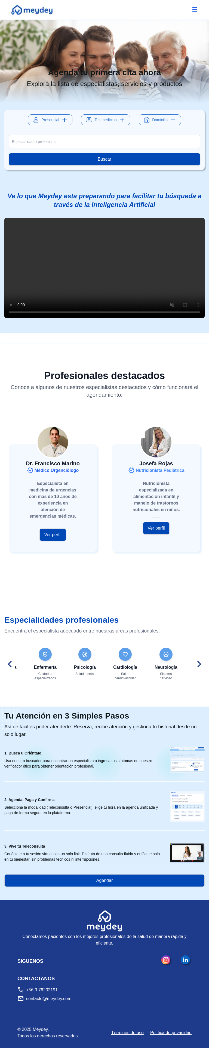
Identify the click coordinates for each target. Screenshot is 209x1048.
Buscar (104, 159)
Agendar (104, 880)
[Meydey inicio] (32, 9)
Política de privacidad (171, 1032)
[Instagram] (166, 960)
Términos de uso (127, 1032)
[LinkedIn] (186, 960)
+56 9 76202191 (42, 990)
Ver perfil (52, 534)
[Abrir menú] (194, 9)
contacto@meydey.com (48, 998)
